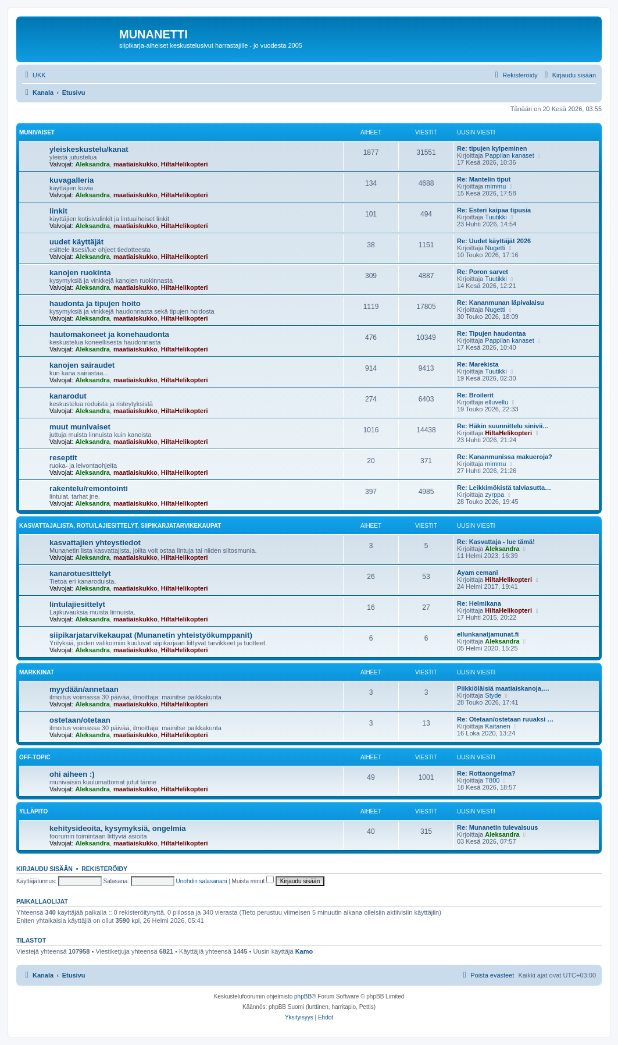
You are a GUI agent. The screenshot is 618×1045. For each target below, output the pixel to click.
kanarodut (68, 396)
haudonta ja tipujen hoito (95, 303)
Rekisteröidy (104, 868)
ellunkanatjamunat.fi (488, 634)
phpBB (303, 996)
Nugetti (495, 247)
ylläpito (33, 811)
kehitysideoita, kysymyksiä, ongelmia (117, 828)
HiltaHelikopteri (184, 164)
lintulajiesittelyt (77, 604)
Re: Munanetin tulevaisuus (497, 827)
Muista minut (253, 881)
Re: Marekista (478, 364)
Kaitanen (497, 726)
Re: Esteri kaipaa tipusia (494, 210)
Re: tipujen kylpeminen (492, 148)
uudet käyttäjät (76, 241)
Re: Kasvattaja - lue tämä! (496, 541)
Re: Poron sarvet (482, 271)
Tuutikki (496, 217)
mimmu (495, 186)
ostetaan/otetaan (79, 720)
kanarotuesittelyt (80, 573)
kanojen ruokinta (80, 272)
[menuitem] (34, 75)
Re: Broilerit (475, 395)
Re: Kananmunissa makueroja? (504, 456)
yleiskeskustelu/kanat (88, 149)
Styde (493, 695)
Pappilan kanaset (509, 155)
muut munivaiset (79, 426)
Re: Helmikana (479, 603)
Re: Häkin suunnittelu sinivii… (503, 425)
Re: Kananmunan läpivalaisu (500, 302)
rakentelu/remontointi (88, 488)
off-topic (35, 757)
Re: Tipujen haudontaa (491, 333)
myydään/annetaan (84, 689)
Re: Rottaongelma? (486, 773)
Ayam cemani (477, 572)
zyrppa (494, 494)
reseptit (63, 457)
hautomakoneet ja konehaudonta (109, 334)
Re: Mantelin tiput (483, 179)
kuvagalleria (71, 180)
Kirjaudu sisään (44, 868)
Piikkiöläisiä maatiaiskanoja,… (503, 688)
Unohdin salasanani (201, 881)
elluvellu (496, 402)
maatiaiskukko (135, 164)
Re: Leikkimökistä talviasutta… (504, 487)
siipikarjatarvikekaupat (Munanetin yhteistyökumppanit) (150, 635)
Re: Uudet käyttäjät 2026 (494, 240)
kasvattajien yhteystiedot (95, 542)
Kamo (304, 951)
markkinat (36, 672)
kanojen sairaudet (82, 365)
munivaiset (37, 132)
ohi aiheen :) (72, 774)
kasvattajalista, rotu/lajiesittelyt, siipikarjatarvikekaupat (120, 525)
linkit (58, 211)
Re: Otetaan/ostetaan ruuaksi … (505, 719)
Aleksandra (92, 164)
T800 (492, 780)
